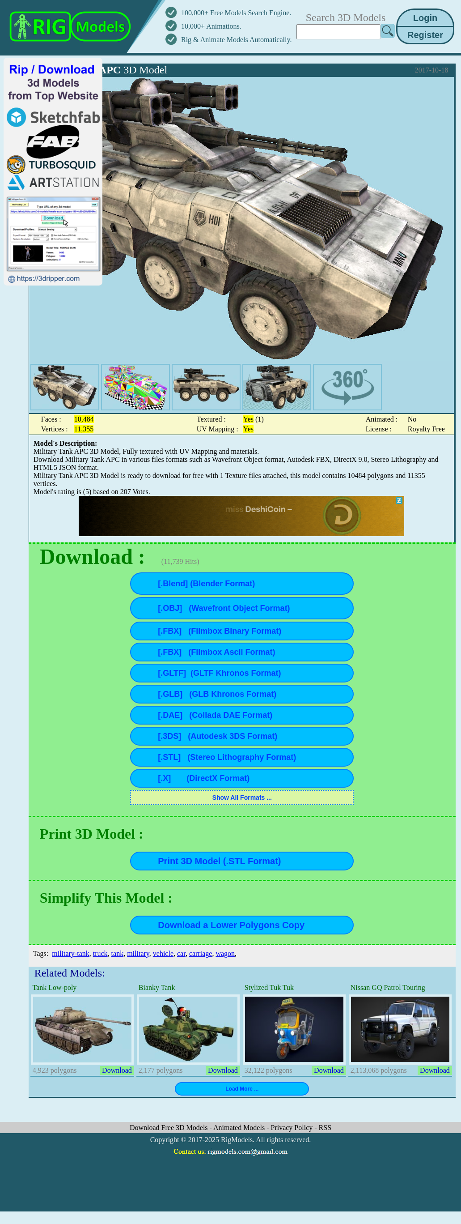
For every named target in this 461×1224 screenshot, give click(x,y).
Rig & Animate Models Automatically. (236, 39)
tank (117, 953)
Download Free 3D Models (170, 1127)
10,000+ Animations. (211, 26)
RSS (325, 1127)
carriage (200, 953)
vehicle (163, 953)
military (138, 953)
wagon (225, 953)
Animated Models (239, 1127)
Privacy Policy (292, 1127)
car (181, 953)
